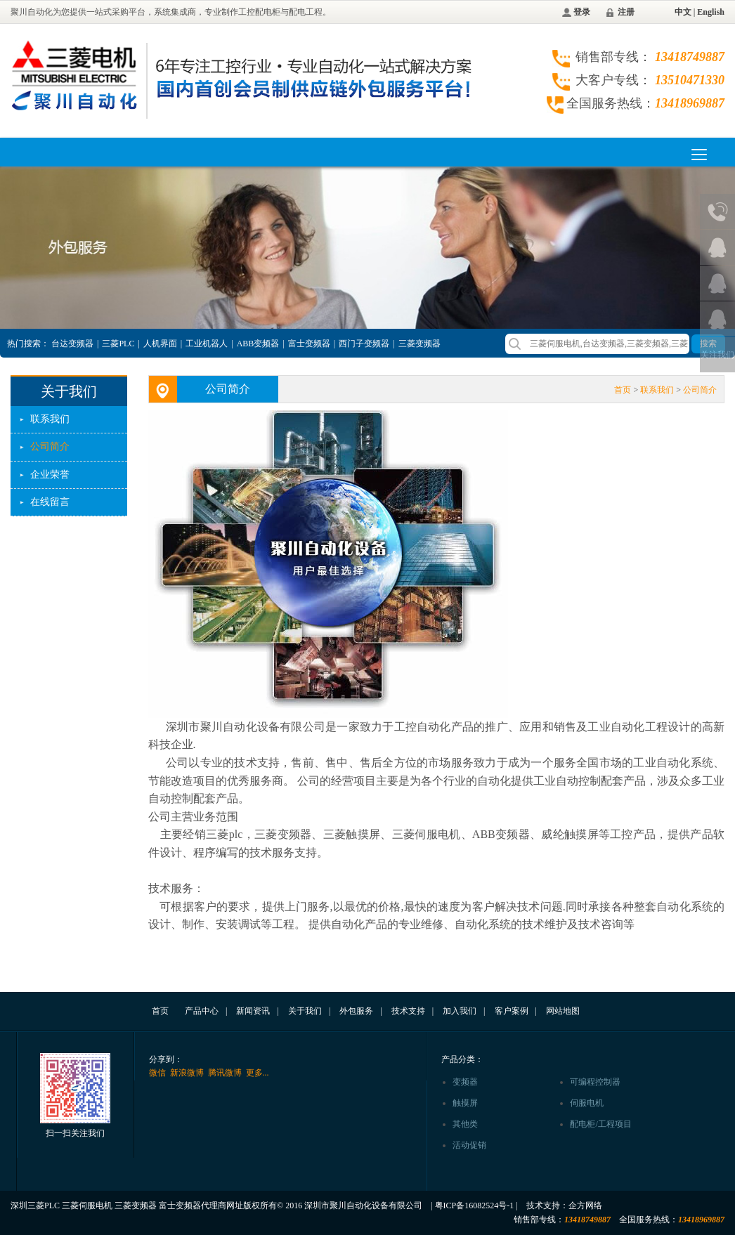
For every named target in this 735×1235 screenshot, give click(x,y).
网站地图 (563, 1011)
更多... (257, 1073)
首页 (622, 390)
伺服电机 (587, 1103)
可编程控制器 (595, 1082)
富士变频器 (309, 343)
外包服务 (356, 1011)
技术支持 (408, 1011)
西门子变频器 (364, 343)
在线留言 (50, 502)
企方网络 (585, 1205)
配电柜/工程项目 (600, 1124)
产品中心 (202, 1011)
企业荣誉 (50, 474)
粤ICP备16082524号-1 (474, 1205)
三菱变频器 (419, 343)
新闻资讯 (253, 1011)
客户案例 (511, 1011)
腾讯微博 (225, 1073)
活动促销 (469, 1145)
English (710, 12)
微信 (157, 1073)
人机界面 (160, 343)
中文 (683, 12)
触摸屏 (465, 1103)
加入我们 (459, 1011)
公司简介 (50, 446)
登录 (581, 12)
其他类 (465, 1124)
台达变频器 (72, 343)
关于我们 (305, 1011)
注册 (626, 12)
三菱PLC (118, 343)
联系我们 (50, 419)
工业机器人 (207, 343)
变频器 (465, 1082)
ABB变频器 (258, 343)
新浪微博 (187, 1073)
